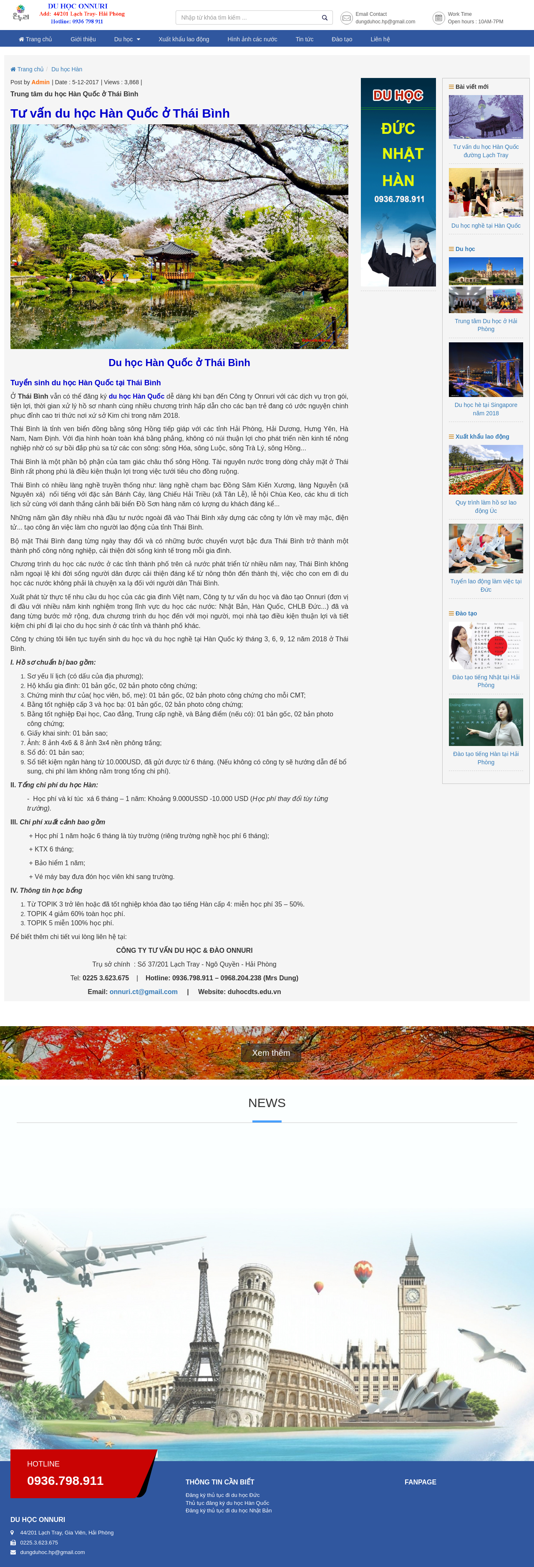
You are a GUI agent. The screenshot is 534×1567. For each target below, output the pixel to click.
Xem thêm (271, 1052)
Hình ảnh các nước (252, 39)
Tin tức (305, 39)
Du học (123, 39)
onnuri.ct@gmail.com (144, 991)
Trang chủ (35, 39)
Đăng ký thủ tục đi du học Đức (223, 1495)
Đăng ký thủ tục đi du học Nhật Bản (229, 1510)
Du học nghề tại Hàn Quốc (486, 225)
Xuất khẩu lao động (184, 39)
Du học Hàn (66, 69)
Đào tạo (342, 39)
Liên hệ (380, 39)
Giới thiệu (83, 39)
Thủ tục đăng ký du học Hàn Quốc (227, 1503)
